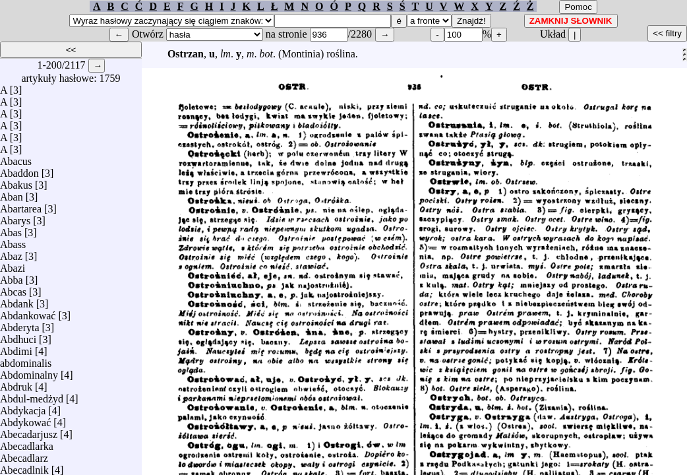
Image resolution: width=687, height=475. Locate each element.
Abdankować (27, 312)
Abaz (11, 253)
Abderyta (20, 324)
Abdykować (25, 419)
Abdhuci (18, 336)
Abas (11, 229)
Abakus (16, 181)
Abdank (17, 300)
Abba (11, 276)
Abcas (13, 288)
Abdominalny (29, 371)
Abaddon (19, 169)
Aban (11, 193)
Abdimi (16, 348)
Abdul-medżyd (31, 395)
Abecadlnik (24, 466)
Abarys (15, 217)
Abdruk (16, 383)
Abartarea (21, 205)
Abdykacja (22, 407)
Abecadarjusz (28, 431)
